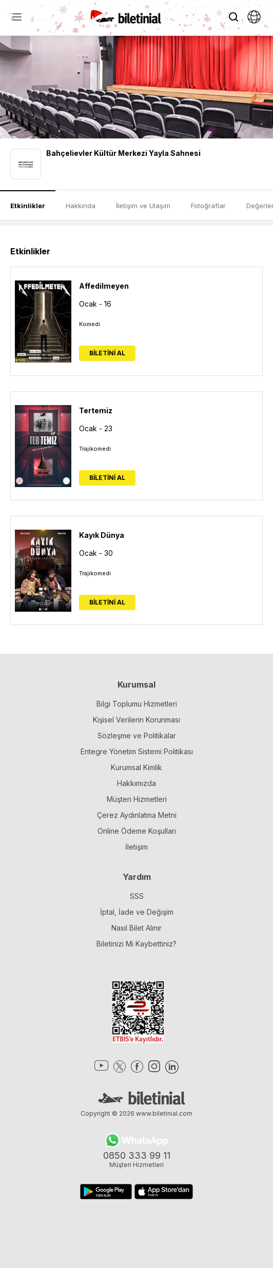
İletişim (136, 846)
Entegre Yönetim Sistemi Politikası (137, 751)
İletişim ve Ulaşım (143, 206)
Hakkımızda (136, 783)
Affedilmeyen (104, 285)
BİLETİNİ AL (107, 353)
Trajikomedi (95, 448)
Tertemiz (95, 410)
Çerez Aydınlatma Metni (137, 815)
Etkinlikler (27, 206)
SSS (137, 896)
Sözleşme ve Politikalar (137, 735)
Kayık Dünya (101, 535)
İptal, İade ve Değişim (136, 912)
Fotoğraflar (208, 206)
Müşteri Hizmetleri (137, 799)
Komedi (89, 324)
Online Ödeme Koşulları (137, 831)
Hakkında (80, 206)
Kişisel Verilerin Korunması (136, 719)
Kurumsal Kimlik (136, 767)
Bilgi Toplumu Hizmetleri (136, 703)
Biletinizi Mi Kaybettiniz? (136, 943)
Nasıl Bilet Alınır (136, 927)
